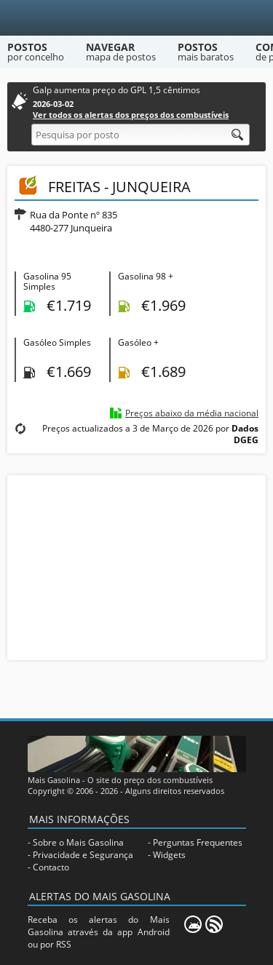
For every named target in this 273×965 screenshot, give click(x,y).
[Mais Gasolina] (136, 17)
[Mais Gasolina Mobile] (193, 924)
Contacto (51, 867)
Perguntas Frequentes (197, 842)
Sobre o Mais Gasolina (78, 842)
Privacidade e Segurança (83, 855)
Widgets (169, 855)
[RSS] (214, 924)
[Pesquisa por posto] (140, 135)
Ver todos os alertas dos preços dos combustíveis (131, 114)
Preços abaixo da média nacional (191, 413)
